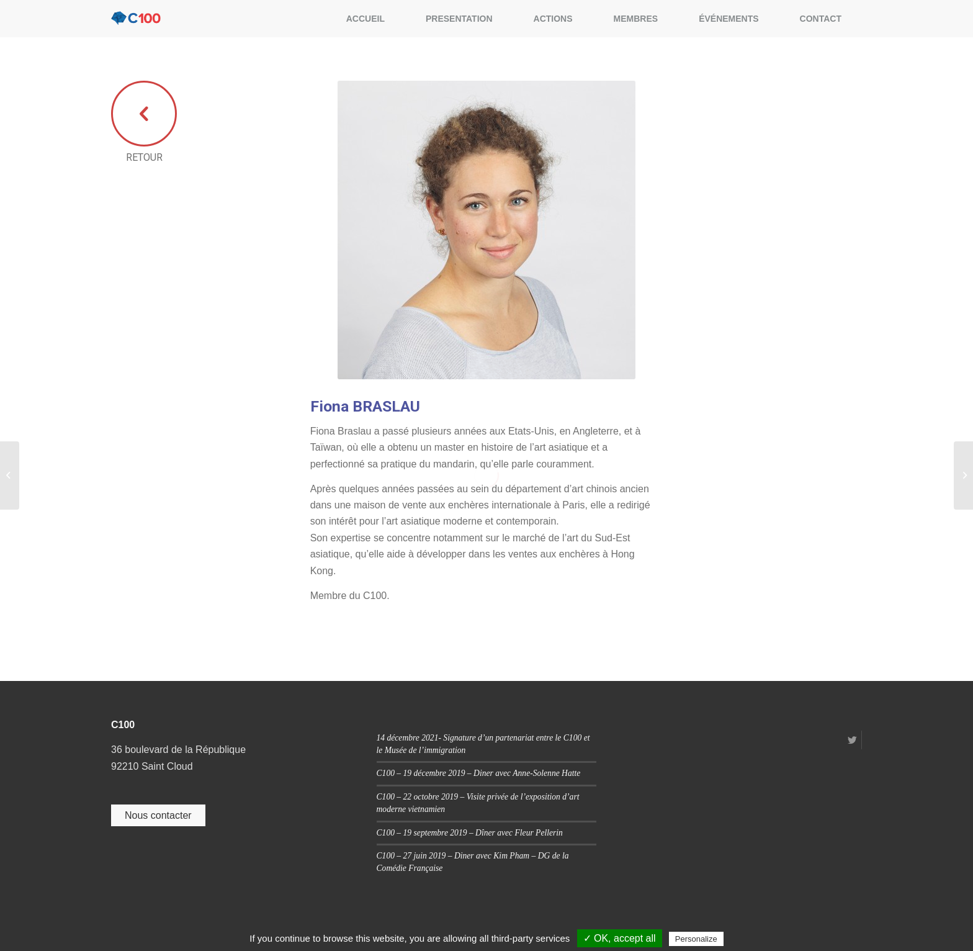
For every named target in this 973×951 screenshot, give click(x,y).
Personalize (696, 939)
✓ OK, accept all (619, 938)
